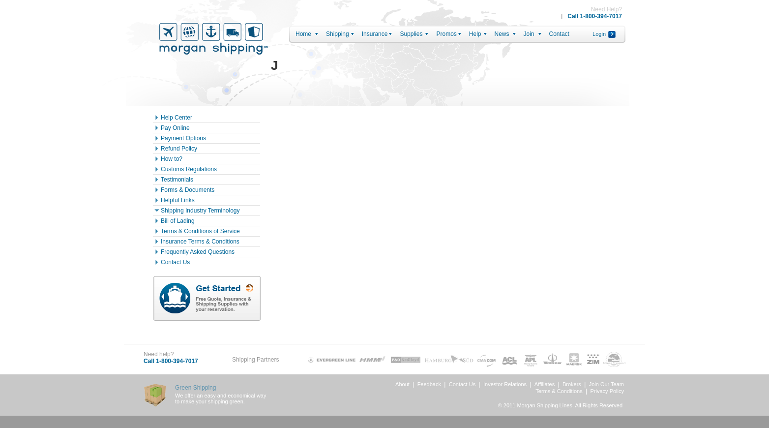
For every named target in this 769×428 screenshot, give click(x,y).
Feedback (429, 384)
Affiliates (544, 384)
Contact (559, 34)
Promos (446, 34)
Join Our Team (606, 384)
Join (529, 34)
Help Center (176, 117)
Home (303, 34)
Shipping (337, 34)
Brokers (571, 384)
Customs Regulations (189, 169)
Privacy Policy (607, 391)
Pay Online (175, 127)
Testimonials (177, 179)
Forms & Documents (187, 189)
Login (599, 34)
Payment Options (183, 138)
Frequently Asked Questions (198, 251)
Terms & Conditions (558, 391)
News (502, 34)
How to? (171, 158)
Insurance (375, 34)
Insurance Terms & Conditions (200, 241)
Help (475, 34)
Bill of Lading (178, 220)
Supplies (411, 34)
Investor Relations (505, 384)
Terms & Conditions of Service (200, 231)
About (402, 384)
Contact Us (175, 262)
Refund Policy (179, 148)
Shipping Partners (255, 359)
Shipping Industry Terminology (200, 210)
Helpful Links (178, 200)
